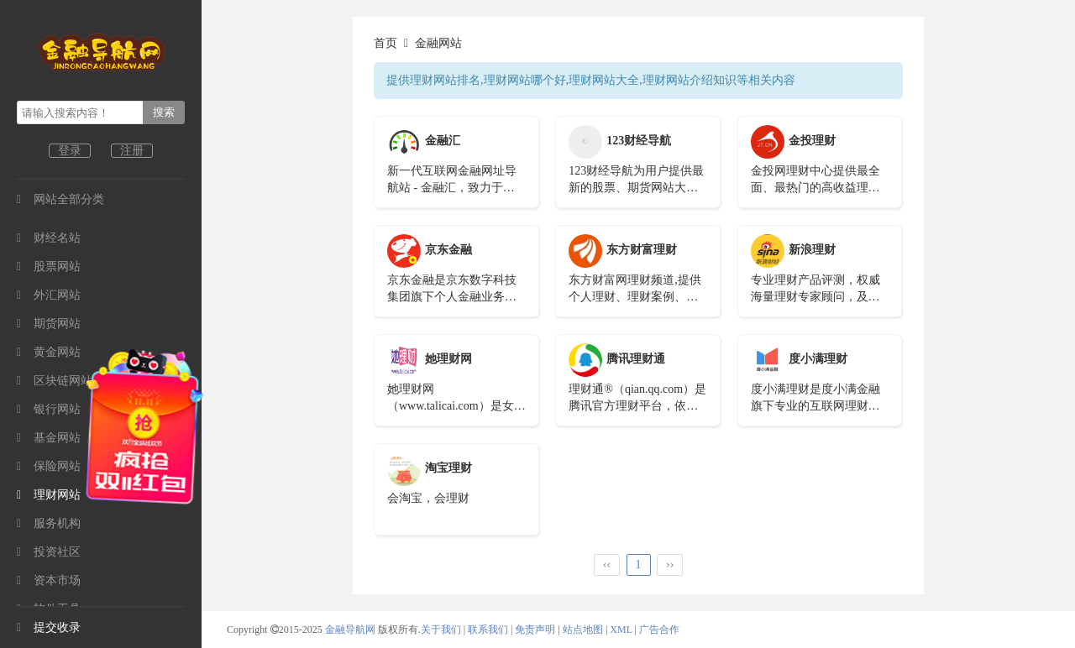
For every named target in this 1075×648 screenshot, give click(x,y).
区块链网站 (54, 380)
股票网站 (49, 266)
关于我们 (441, 629)
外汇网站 (49, 295)
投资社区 (49, 552)
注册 (132, 150)
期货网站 (49, 323)
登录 (69, 150)
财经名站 (49, 238)
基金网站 (49, 437)
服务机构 (49, 523)
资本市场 (49, 580)
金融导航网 (351, 629)
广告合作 (659, 629)
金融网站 (438, 43)
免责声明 (535, 629)
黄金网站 (49, 352)
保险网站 (49, 466)
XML (621, 629)
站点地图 (583, 629)
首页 (385, 43)
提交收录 (49, 627)
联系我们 (488, 629)
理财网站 (49, 495)
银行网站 (49, 409)
